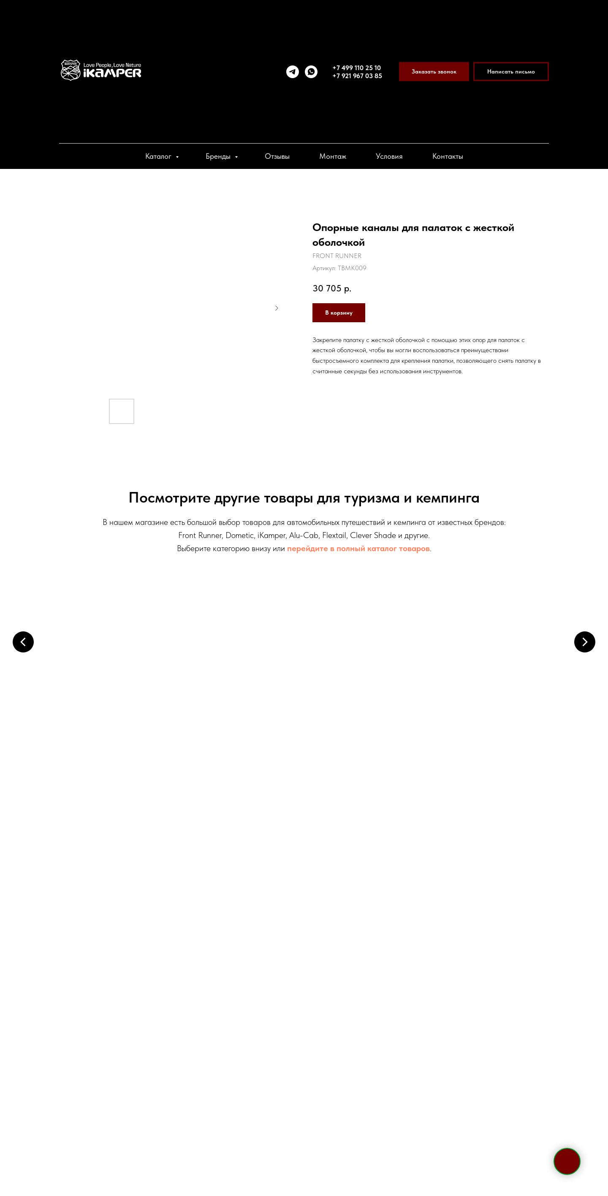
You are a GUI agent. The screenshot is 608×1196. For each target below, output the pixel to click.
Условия (389, 156)
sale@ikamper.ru (145, 1014)
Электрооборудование (114, 804)
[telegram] (292, 71)
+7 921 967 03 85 (357, 76)
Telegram (118, 996)
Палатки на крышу (114, 682)
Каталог (159, 156)
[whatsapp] (311, 71)
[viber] (138, 1084)
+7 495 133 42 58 (152, 956)
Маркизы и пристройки (240, 682)
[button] (434, 71)
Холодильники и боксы (494, 682)
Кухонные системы (241, 804)
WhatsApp (163, 996)
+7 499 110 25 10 (356, 68)
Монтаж (332, 156)
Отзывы (277, 156)
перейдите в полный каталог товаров (358, 548)
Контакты (447, 156)
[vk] (153, 1084)
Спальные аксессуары (367, 804)
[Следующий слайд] (584, 641)
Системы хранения (494, 804)
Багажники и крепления (367, 682)
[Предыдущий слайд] (23, 641)
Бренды (219, 156)
